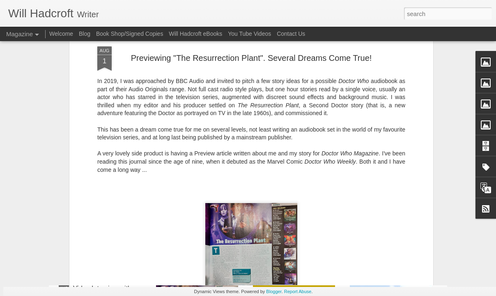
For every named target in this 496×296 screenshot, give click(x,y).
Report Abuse (298, 291)
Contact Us (291, 33)
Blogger (273, 291)
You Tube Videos (249, 33)
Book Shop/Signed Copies (129, 33)
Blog (84, 33)
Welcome (61, 33)
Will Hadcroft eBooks (195, 33)
